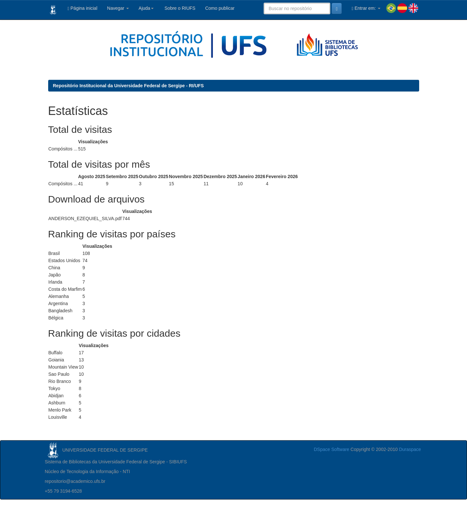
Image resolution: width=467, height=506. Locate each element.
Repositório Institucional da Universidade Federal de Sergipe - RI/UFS (128, 85)
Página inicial (83, 8)
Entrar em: (365, 8)
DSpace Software (331, 449)
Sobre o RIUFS (179, 8)
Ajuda (146, 8)
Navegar (118, 8)
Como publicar (219, 8)
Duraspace (410, 449)
